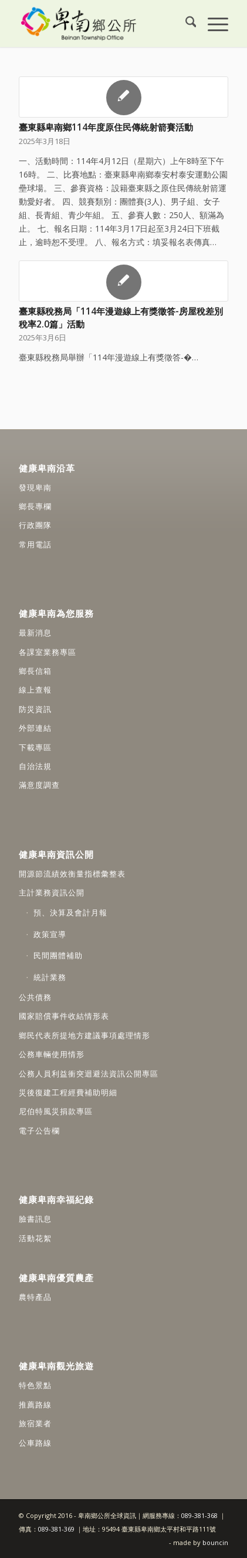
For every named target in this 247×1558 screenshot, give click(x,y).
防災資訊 (35, 709)
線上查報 (35, 689)
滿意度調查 (39, 785)
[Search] (185, 23)
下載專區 (35, 747)
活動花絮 (35, 1238)
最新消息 (35, 632)
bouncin (215, 1542)
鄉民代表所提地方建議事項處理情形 (84, 1035)
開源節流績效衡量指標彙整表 (72, 873)
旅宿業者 (35, 1423)
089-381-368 (200, 1515)
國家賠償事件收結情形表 (64, 1016)
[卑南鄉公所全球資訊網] (103, 23)
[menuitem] (185, 23)
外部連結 (35, 728)
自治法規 (35, 766)
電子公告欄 (39, 1130)
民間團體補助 (58, 955)
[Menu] (212, 23)
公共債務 (35, 997)
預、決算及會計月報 (70, 912)
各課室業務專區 (47, 652)
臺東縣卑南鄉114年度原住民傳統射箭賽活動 (106, 127)
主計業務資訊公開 (51, 892)
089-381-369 (56, 1528)
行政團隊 (35, 525)
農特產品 (35, 1297)
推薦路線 (35, 1404)
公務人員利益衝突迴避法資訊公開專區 (88, 1073)
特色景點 (35, 1385)
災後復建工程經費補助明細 (68, 1092)
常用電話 (35, 544)
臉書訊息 (35, 1218)
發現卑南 (35, 487)
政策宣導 (49, 934)
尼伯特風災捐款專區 (56, 1111)
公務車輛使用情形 (51, 1054)
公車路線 (35, 1442)
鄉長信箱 (35, 671)
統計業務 (49, 977)
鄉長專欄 (35, 506)
